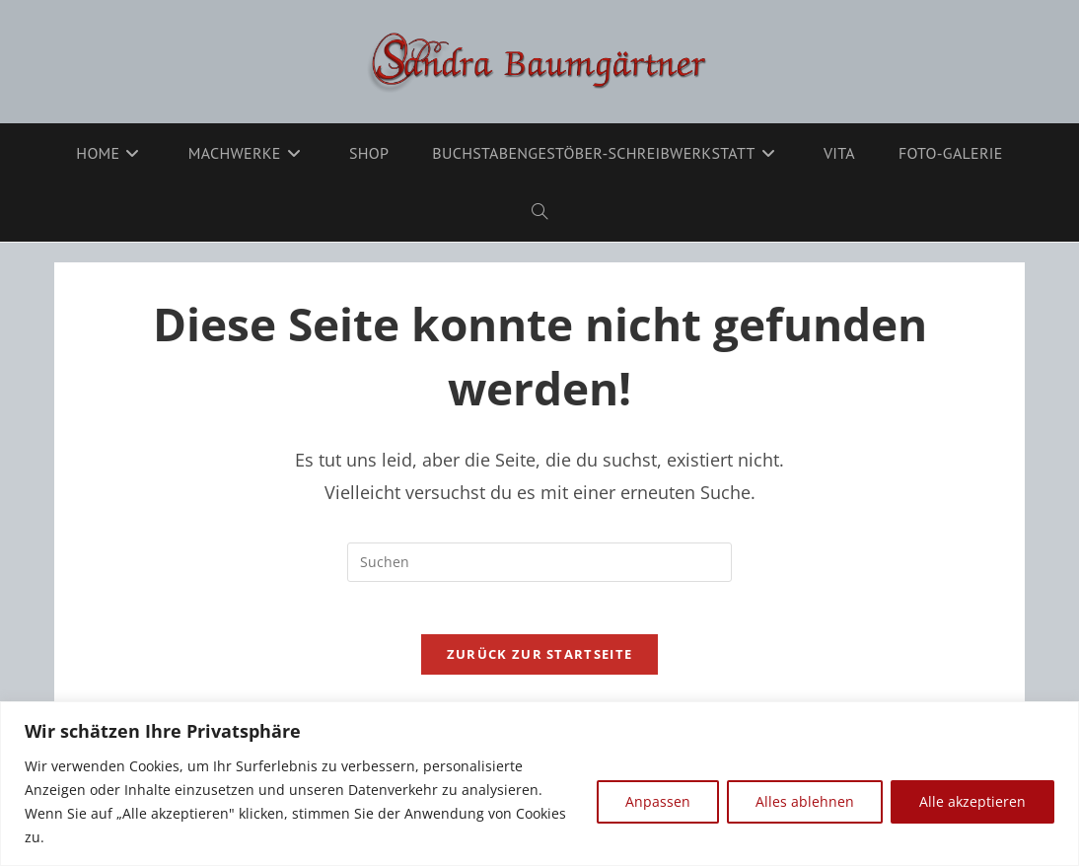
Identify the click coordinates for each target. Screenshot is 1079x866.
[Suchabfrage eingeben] (539, 562)
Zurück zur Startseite (539, 662)
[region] (539, 783)
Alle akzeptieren (972, 801)
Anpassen (657, 801)
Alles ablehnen (804, 801)
